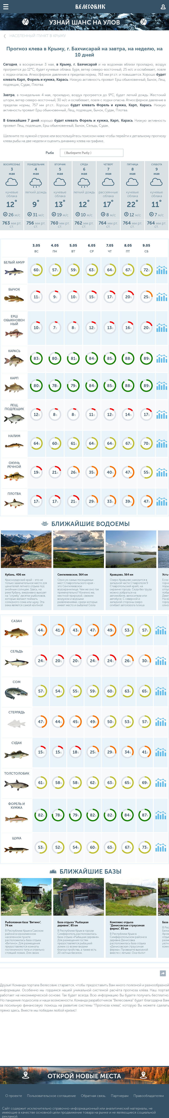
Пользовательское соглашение (51, 1098)
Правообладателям (149, 1098)
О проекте (13, 1098)
